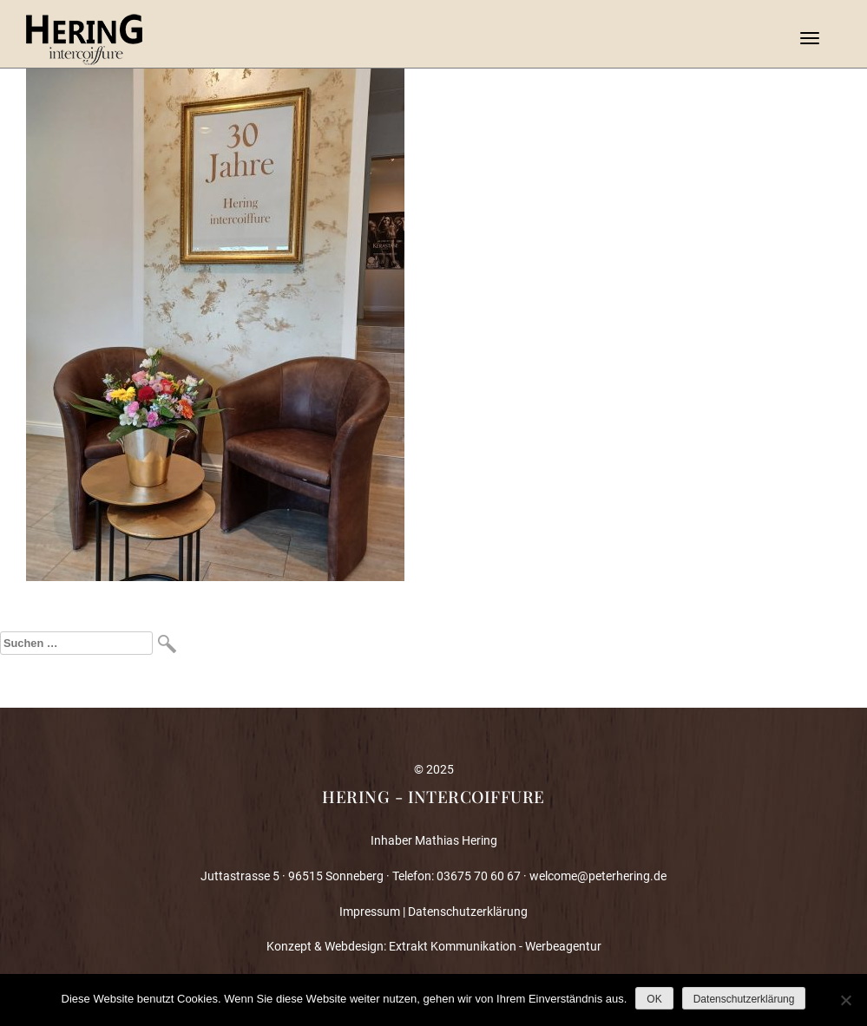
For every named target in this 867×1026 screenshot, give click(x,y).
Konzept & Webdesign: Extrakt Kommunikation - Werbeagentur (433, 946)
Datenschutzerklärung (468, 911)
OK (654, 999)
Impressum (369, 911)
